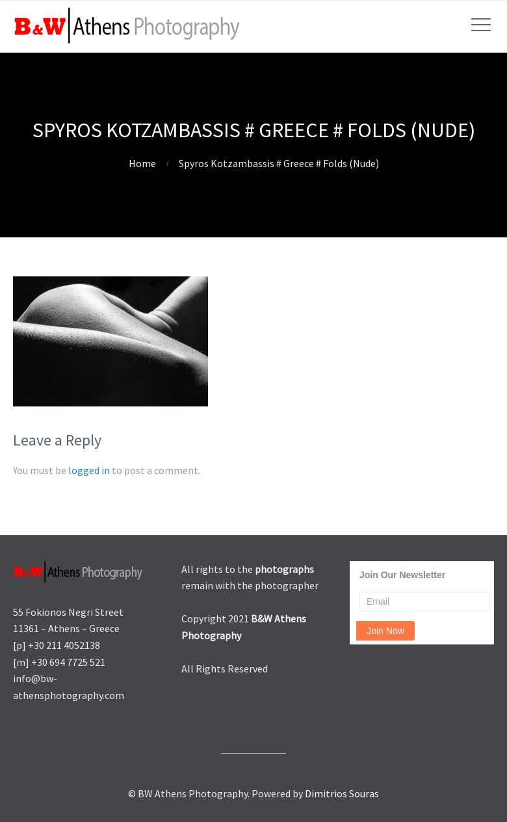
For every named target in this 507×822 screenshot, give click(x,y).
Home (142, 163)
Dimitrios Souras (342, 793)
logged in (89, 470)
